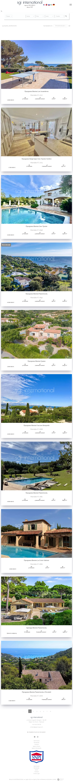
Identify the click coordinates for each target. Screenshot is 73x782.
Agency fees (36, 779)
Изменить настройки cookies (48, 779)
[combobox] (9, 16)
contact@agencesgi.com (36, 727)
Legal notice (28, 779)
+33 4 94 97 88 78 (36, 724)
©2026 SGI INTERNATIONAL (16, 779)
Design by (60, 779)
